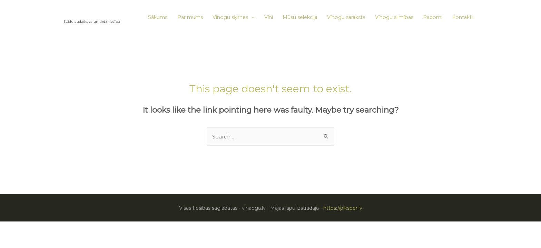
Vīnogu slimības (394, 17)
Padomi (432, 17)
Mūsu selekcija (300, 17)
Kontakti (462, 17)
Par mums (190, 17)
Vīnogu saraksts (346, 17)
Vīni (268, 17)
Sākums (157, 17)
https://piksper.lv (342, 208)
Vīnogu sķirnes (230, 17)
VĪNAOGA (81, 14)
